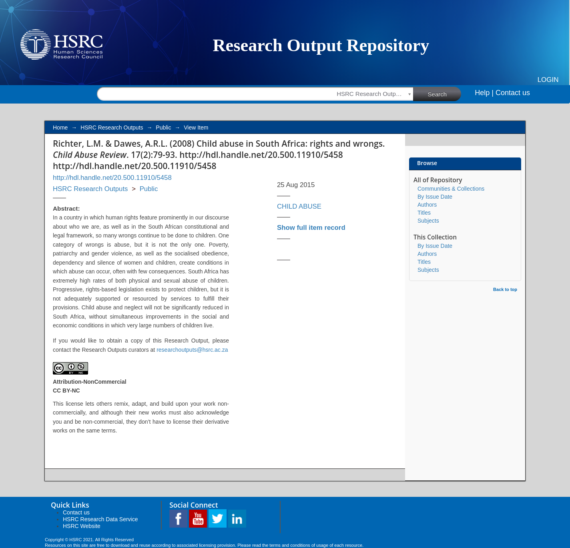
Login (548, 80)
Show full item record (311, 227)
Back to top (505, 289)
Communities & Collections (450, 188)
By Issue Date (434, 196)
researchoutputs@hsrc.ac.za (192, 350)
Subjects (428, 220)
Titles (424, 212)
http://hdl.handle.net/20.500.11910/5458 (112, 177)
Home (60, 127)
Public (163, 127)
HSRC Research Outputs (111, 127)
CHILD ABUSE (299, 206)
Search (445, 93)
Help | (484, 93)
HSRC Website (81, 526)
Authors (427, 204)
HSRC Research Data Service (100, 519)
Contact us (513, 93)
